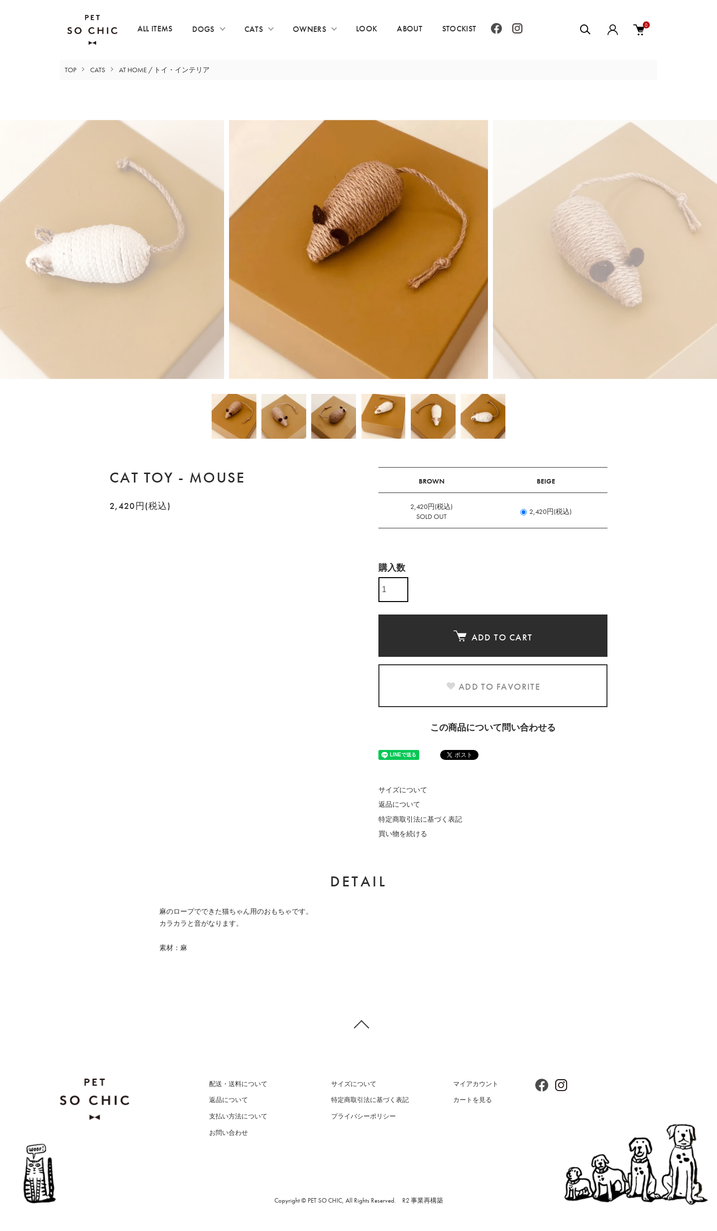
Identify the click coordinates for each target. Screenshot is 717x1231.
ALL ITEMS (155, 28)
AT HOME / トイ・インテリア (164, 69)
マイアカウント (475, 1084)
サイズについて (402, 789)
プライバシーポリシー (363, 1116)
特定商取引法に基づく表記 (420, 819)
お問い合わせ (228, 1132)
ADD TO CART (493, 636)
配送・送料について (238, 1084)
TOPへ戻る (358, 1024)
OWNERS (309, 29)
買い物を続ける (402, 833)
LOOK (366, 28)
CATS (253, 29)
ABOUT (409, 28)
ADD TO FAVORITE (493, 686)
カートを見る (472, 1100)
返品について (399, 804)
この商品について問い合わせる (493, 727)
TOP (70, 69)
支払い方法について (238, 1116)
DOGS (203, 29)
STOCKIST (459, 28)
